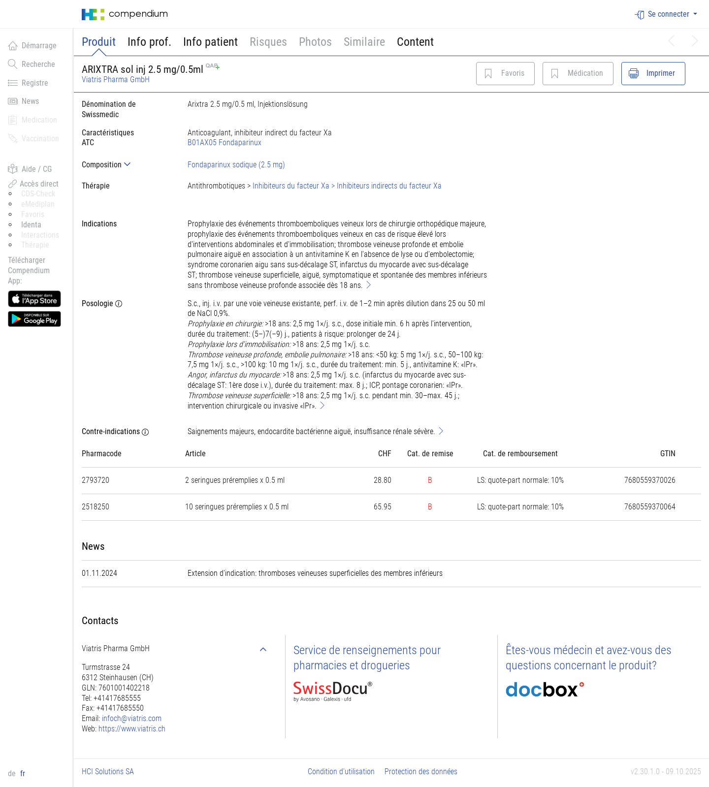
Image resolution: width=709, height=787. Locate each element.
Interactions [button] (40, 235)
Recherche (31, 64)
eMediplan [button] (38, 204)
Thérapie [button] (35, 245)
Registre (28, 83)
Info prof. (149, 42)
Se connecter (663, 14)
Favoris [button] (32, 214)
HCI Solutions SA (108, 771)
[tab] (127, 164)
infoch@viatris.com (131, 718)
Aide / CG (30, 169)
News (23, 101)
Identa (31, 224)
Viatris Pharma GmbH (116, 79)
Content (415, 42)
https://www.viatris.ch (131, 728)
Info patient (210, 42)
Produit (99, 42)
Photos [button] (315, 42)
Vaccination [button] (33, 138)
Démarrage (32, 45)
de (13, 773)
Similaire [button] (364, 42)
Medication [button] (32, 120)
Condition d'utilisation (341, 771)
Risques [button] (268, 42)
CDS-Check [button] (38, 193)
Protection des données (421, 771)
